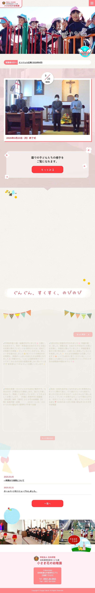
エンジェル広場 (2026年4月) (31, 62)
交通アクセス (47, 575)
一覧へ (47, 503)
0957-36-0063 (49, 578)
